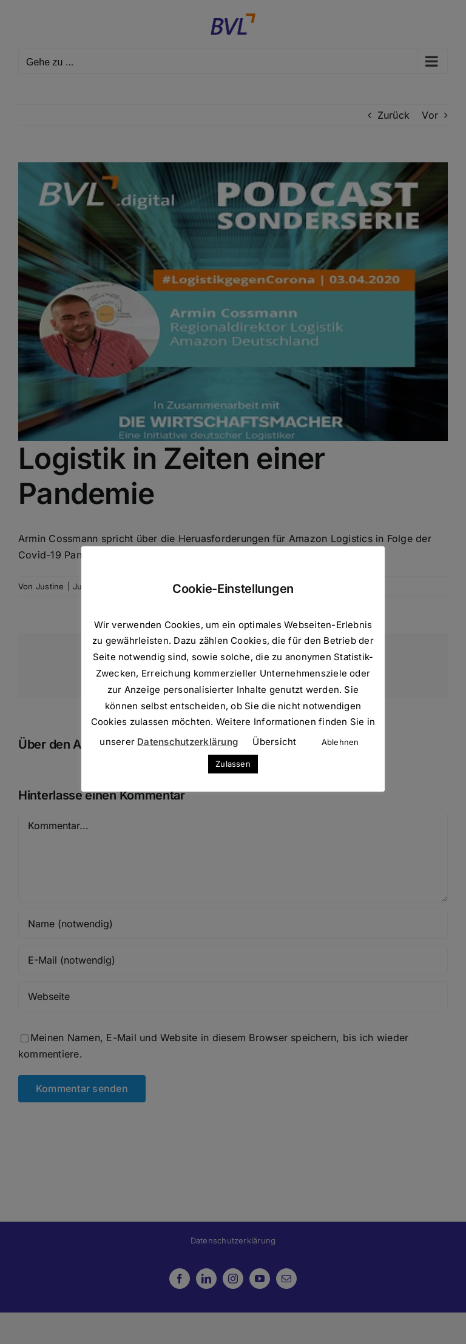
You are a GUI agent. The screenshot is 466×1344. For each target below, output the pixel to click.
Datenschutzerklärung (187, 741)
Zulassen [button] (233, 764)
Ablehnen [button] (340, 742)
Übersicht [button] (274, 741)
